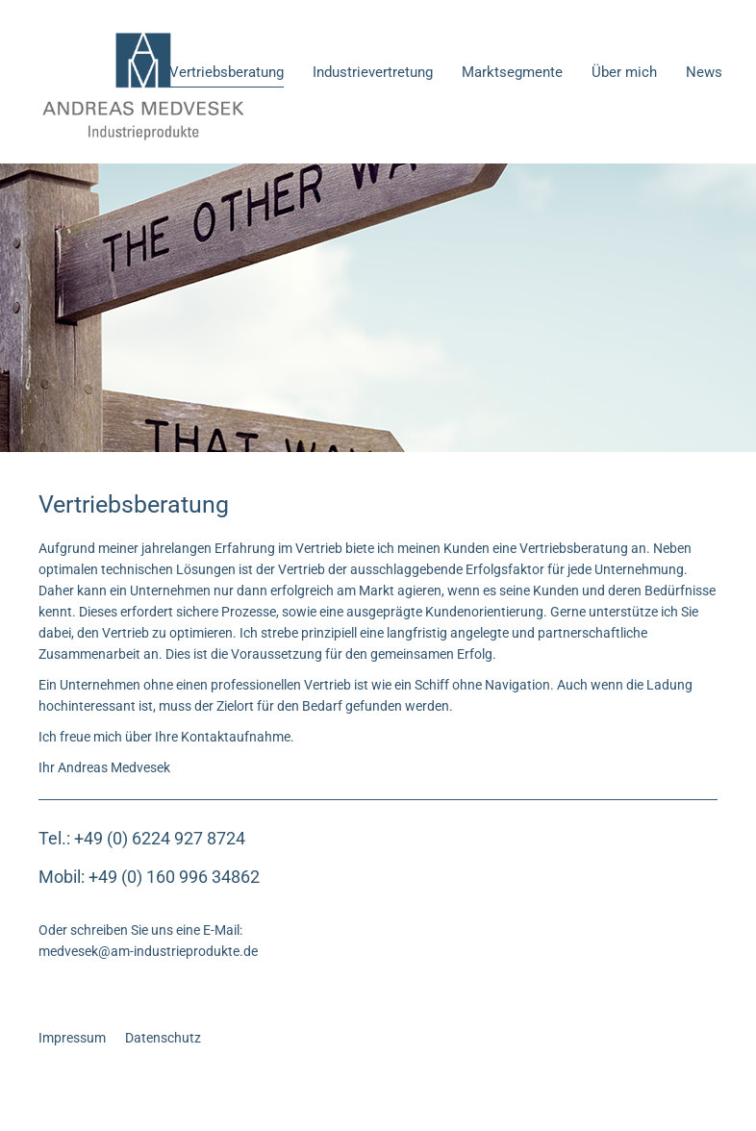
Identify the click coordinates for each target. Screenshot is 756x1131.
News (704, 72)
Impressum (72, 1037)
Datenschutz (163, 1037)
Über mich (624, 72)
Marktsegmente (512, 72)
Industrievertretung (373, 72)
